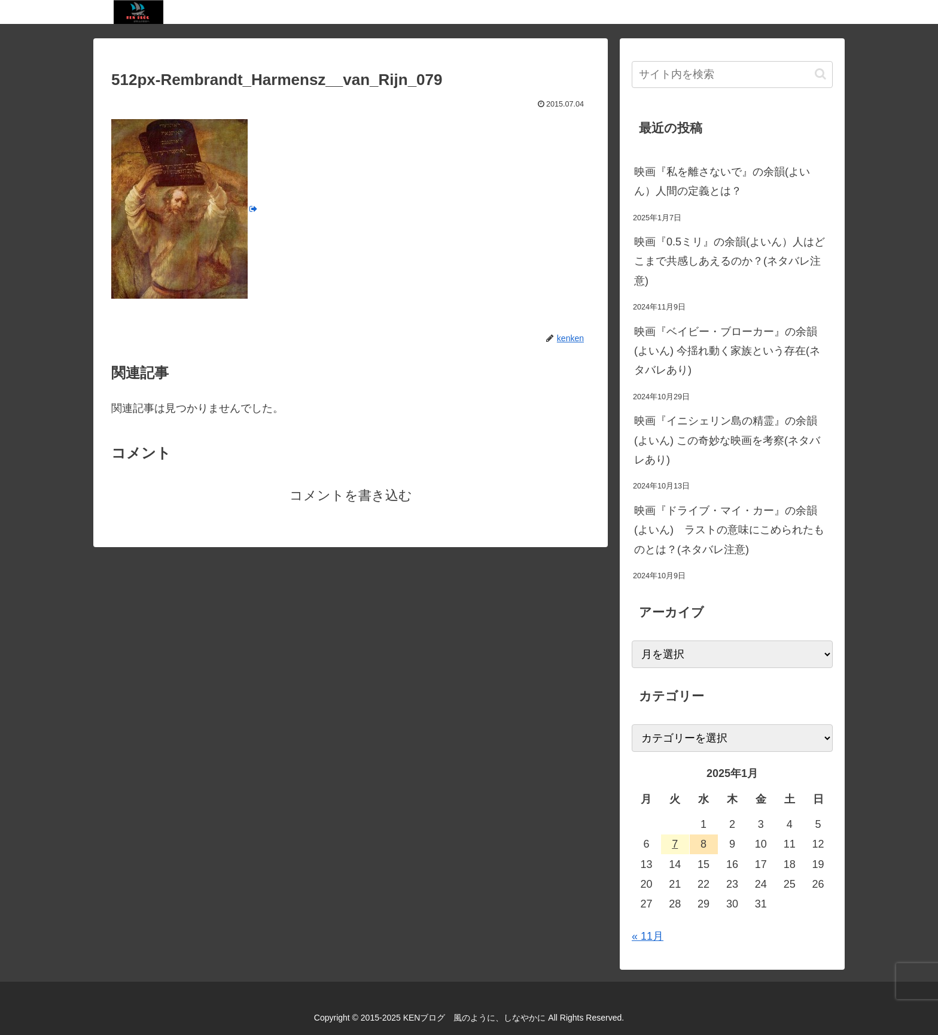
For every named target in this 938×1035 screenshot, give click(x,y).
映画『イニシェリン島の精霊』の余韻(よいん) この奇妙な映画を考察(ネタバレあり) (727, 440)
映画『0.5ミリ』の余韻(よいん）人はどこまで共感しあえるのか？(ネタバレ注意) (729, 261)
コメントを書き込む (351, 495)
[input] (732, 74)
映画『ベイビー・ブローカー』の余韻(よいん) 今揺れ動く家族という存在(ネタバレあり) (727, 351)
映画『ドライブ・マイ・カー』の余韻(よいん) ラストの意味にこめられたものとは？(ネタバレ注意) (729, 530)
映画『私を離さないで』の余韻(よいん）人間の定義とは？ (722, 181)
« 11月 (647, 936)
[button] (820, 74)
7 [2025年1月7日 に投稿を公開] (675, 844)
